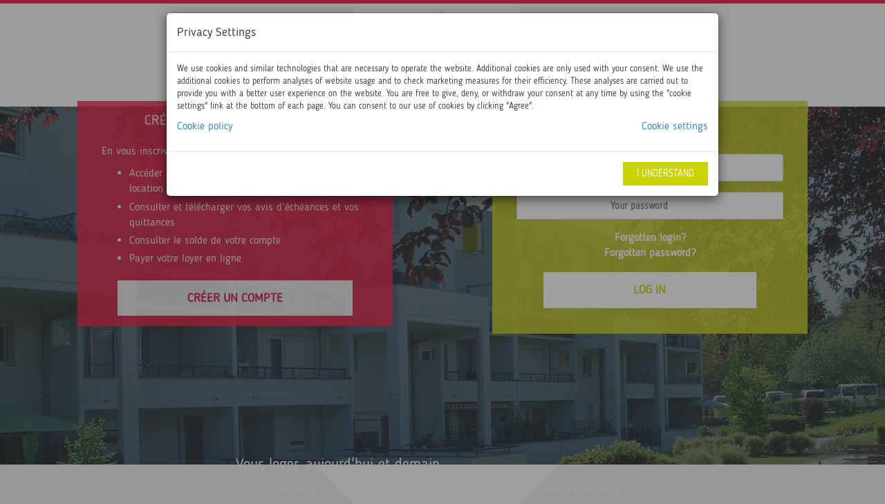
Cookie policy (205, 125)
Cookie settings (675, 125)
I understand (665, 173)
